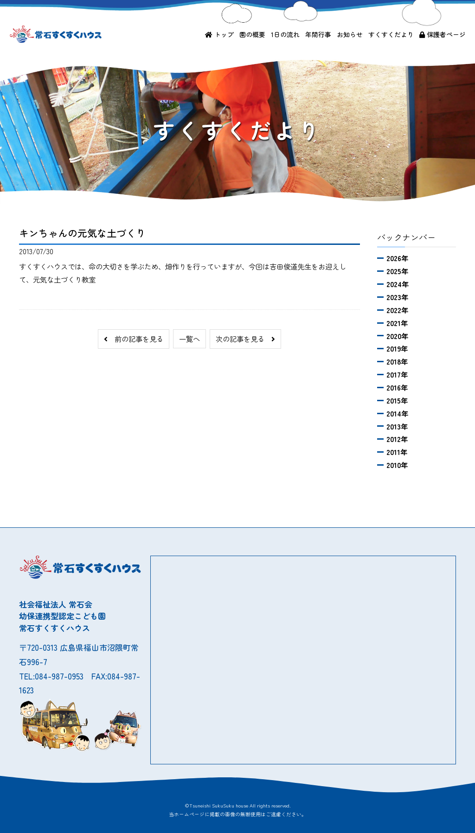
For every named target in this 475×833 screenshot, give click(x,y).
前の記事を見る (133, 338)
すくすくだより (391, 34)
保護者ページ (442, 34)
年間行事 (318, 34)
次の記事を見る (245, 338)
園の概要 (252, 34)
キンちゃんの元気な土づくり (82, 233)
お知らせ (350, 34)
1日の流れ (285, 34)
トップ (219, 34)
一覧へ (189, 338)
